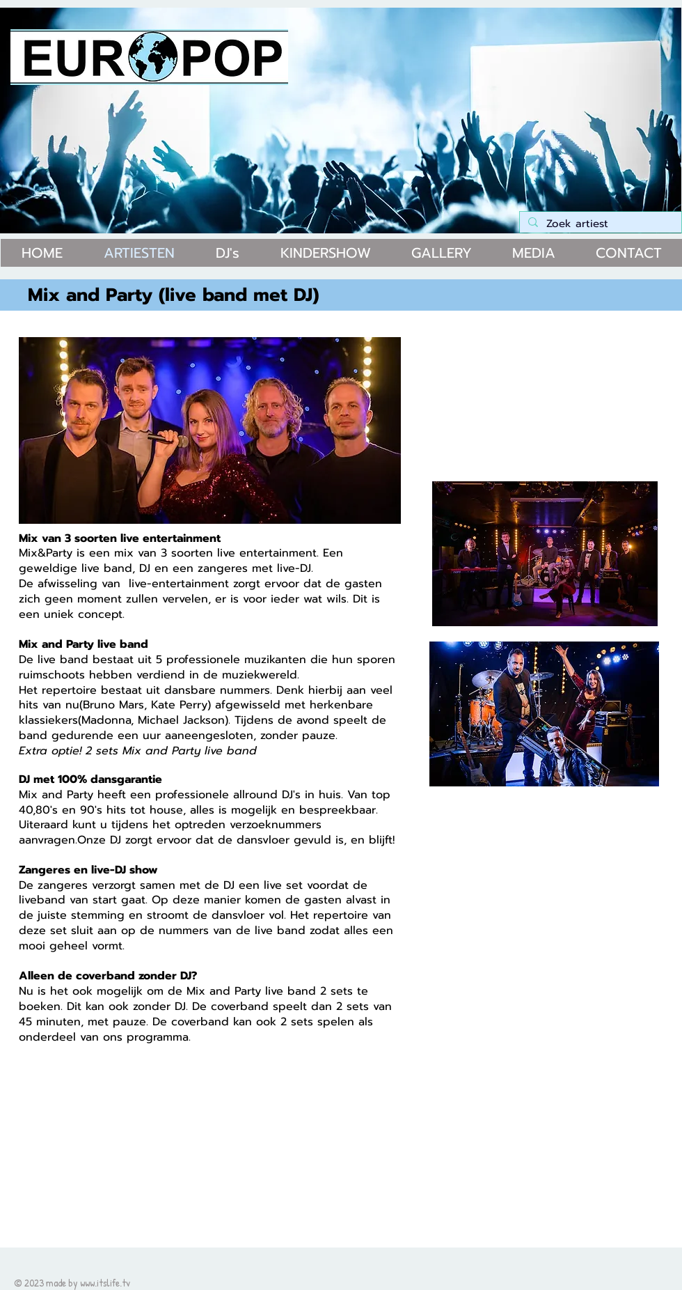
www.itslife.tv (105, 1282)
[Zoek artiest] (599, 224)
